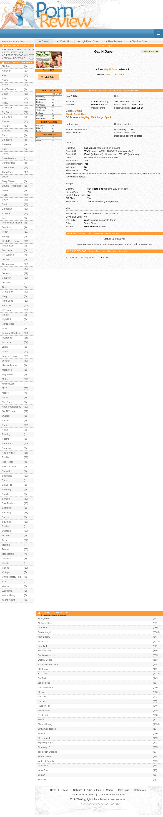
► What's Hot (64, 41)
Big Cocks (7, 116)
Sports (5, 517)
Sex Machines (9, 466)
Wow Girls (43, 765)
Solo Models (8, 503)
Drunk (5, 190)
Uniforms (6, 558)
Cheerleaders (9, 158)
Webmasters (140, 790)
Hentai (5, 314)
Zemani (42, 774)
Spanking (6, 508)
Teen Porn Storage (47, 751)
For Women (8, 254)
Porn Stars (7, 443)
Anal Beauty (44, 636)
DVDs (5, 195)
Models (109, 790)
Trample (6, 544)
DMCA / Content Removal (112, 794)
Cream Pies (8, 167)
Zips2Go (42, 779)
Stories (5, 526)
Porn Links (123, 790)
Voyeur (5, 586)
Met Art (41, 692)
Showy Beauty (45, 724)
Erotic (5, 204)
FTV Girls (42, 673)
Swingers (6, 531)
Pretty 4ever (44, 710)
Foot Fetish (7, 245)
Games (5, 259)
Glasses (6, 282)
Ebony (5, 199)
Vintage (6, 572)
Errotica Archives (46, 655)
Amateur (6, 70)
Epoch (108, 117)
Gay (4, 268)
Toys (4, 540)
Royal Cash (80, 129)
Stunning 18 (44, 747)
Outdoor (6, 415)
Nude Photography (11, 406)
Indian (5, 328)
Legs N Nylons (9, 356)
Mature (5, 379)
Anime (5, 80)
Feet (4, 218)
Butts (4, 149)
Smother (6, 494)
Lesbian (6, 360)
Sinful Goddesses (47, 728)
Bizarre (5, 121)
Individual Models (11, 333)
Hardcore (6, 305)
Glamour (6, 277)
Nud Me (42, 701)
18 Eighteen (44, 618)
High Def (6, 319)
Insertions (7, 337)
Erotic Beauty (44, 650)
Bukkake (6, 144)
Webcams (7, 590)
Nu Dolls (42, 696)
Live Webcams (9, 365)
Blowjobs (6, 130)
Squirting (6, 521)
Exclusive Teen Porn (48, 664)
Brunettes (7, 139)
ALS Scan (43, 627)
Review (64, 790)
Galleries (77, 790)
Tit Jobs (6, 535)
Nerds (5, 397)
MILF (4, 388)
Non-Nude (7, 402)
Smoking (6, 489)
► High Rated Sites (88, 41)
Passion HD (44, 705)
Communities (8, 162)
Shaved (6, 471)
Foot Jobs (7, 250)
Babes (5, 93)
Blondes (6, 126)
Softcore (6, 498)
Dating (5, 176)
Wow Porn (43, 770)
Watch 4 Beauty (46, 761)
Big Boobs (7, 112)
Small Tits (7, 484)
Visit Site (49, 77)
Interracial (7, 342)
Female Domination (12, 222)
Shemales (7, 475)
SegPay (85, 117)
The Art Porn (44, 756)
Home (5, 41)
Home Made (8, 323)
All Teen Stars (45, 623)
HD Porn (119, 74)
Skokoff (41, 733)
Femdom (6, 227)
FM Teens (43, 669)
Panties (6, 420)
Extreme (6, 213)
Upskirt (5, 563)
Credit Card (80, 114)
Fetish (5, 231)
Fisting (5, 236)
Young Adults (8, 600)
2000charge (97, 117)
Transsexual (8, 554)
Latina (5, 351)
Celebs (5, 153)
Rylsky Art (43, 715)
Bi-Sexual (7, 107)
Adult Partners (94, 790)
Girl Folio (42, 678)
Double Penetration (12, 185)
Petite (5, 429)
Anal (108, 74)
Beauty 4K (43, 646)
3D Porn (6, 66)
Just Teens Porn (46, 687)
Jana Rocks (44, 682)
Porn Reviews (18, 41)
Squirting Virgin (45, 742)
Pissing (5, 438)
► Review (44, 41)
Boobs (5, 135)
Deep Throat (8, 181)
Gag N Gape (103, 51)
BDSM (5, 103)
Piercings (6, 434)
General (6, 273)
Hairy (4, 296)
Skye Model (44, 738)
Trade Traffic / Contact (83, 794)
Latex (4, 346)
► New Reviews (113, 41)
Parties (5, 425)
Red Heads (7, 461)
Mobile (5, 392)
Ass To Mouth (9, 89)
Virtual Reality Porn (11, 577)
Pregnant (6, 448)
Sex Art (41, 719)
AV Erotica (43, 641)
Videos (5, 567)
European (7, 208)
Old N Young (8, 411)
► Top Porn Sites (138, 41)
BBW (4, 98)
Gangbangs (8, 264)
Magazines (7, 374)
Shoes (5, 480)
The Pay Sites (86, 257)
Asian (5, 84)
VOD (4, 581)
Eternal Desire (45, 659)
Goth (4, 287)
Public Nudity (8, 452)
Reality (5, 457)
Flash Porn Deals (10, 241)
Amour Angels (45, 632)
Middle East (8, 383)
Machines (7, 369)
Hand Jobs (7, 300)
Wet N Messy (9, 595)
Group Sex (7, 291)
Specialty (6, 512)
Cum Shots (7, 172)
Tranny (5, 549)
